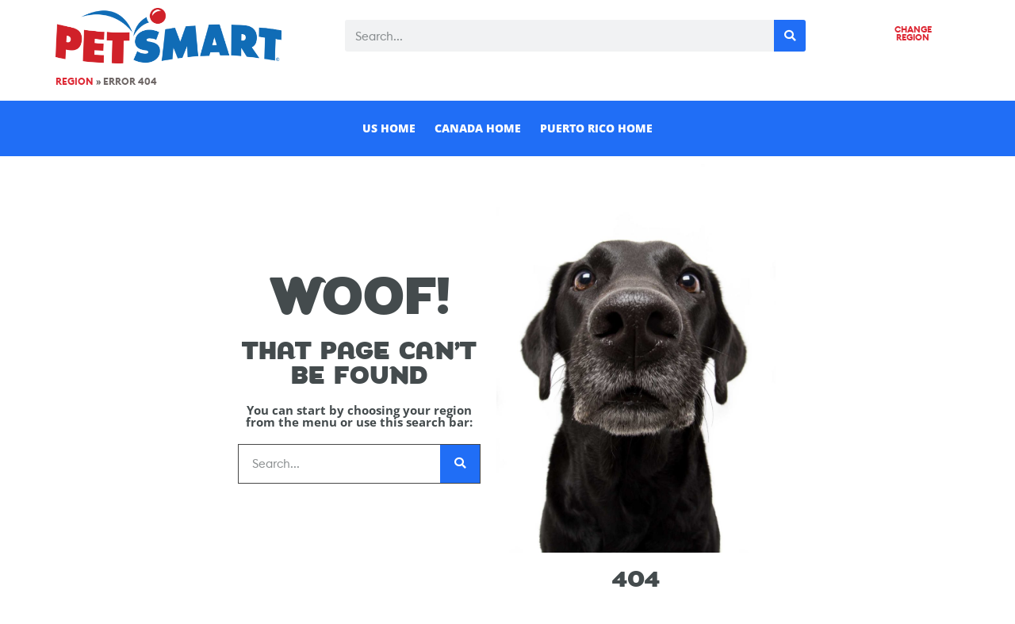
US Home (389, 128)
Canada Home (478, 128)
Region (75, 81)
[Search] (790, 36)
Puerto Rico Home (596, 128)
